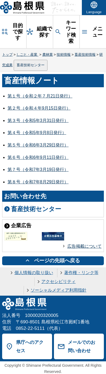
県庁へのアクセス (29, 346)
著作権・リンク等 (81, 272)
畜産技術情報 (85, 55)
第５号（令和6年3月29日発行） (38, 145)
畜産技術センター (31, 65)
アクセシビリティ (58, 281)
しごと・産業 (27, 55)
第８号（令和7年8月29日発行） (38, 182)
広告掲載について (84, 246)
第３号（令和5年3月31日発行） (38, 120)
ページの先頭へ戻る (57, 260)
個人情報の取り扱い (33, 272)
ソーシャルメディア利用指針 (58, 290)
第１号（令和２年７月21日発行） (40, 96)
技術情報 (64, 55)
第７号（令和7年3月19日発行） (38, 169)
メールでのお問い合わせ (81, 346)
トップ (7, 55)
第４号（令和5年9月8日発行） (37, 132)
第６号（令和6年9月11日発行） (38, 157)
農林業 (47, 55)
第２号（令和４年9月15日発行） (39, 108)
